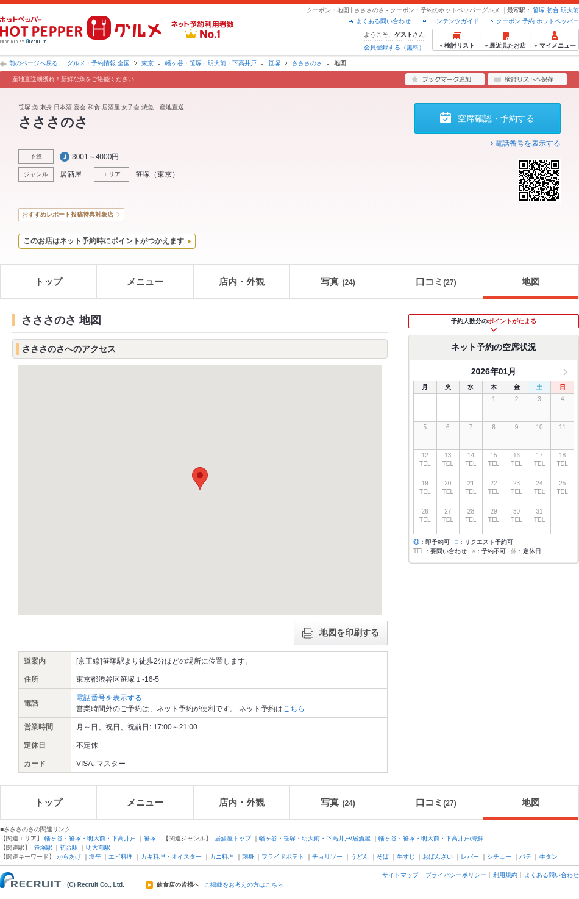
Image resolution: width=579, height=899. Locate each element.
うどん (359, 856)
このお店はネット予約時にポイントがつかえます (103, 241)
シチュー (499, 856)
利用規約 (505, 875)
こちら (294, 708)
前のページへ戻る (33, 63)
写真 (338, 281)
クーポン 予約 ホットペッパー (537, 21)
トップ (48, 281)
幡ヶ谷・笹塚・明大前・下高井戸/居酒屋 (315, 838)
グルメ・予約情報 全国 (98, 63)
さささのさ (307, 63)
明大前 (570, 10)
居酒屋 (71, 174)
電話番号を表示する (528, 143)
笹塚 (539, 10)
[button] (200, 478)
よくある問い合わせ (383, 21)
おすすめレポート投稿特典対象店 (67, 214)
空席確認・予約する (496, 118)
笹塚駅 (43, 847)
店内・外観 (242, 281)
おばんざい (437, 856)
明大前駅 (98, 847)
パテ (525, 856)
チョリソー (327, 856)
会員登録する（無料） (394, 47)
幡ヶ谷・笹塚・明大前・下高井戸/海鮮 (431, 838)
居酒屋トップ (233, 838)
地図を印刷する (340, 633)
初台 (553, 10)
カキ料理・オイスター (171, 856)
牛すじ (406, 856)
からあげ (69, 856)
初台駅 (69, 847)
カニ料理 (222, 856)
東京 (147, 63)
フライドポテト (282, 856)
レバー (470, 856)
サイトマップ (400, 875)
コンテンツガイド (454, 21)
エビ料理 (120, 856)
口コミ (436, 281)
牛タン (548, 856)
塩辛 (95, 856)
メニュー (145, 281)
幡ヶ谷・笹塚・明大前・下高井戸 (211, 63)
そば (383, 856)
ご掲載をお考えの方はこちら (243, 885)
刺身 (248, 856)
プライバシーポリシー (455, 875)
